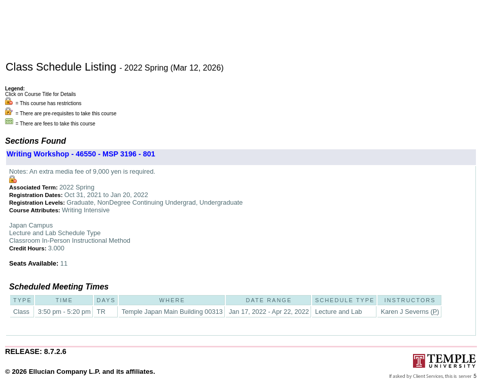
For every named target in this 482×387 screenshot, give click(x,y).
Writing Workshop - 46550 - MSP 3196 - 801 (81, 154)
